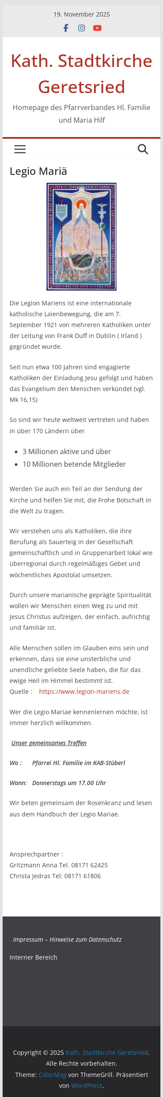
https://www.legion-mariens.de (84, 691)
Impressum (28, 939)
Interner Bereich (33, 957)
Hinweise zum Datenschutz (86, 939)
